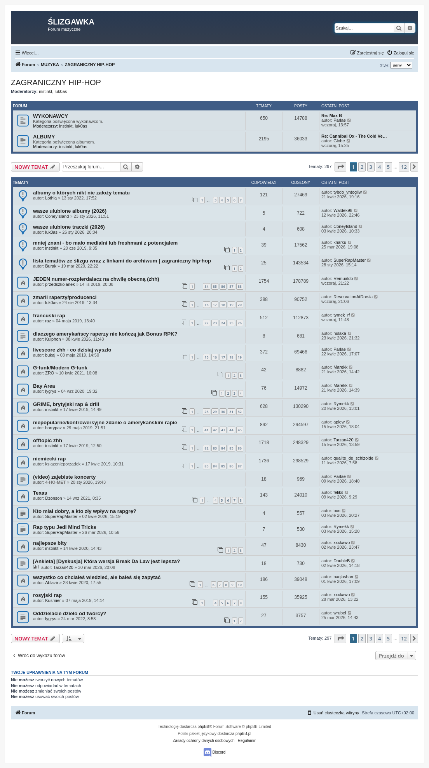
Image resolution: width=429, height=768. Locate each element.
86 (223, 286)
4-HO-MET (55, 482)
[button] (340, 166)
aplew (339, 422)
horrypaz (53, 427)
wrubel (339, 613)
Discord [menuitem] (215, 752)
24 (223, 322)
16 (206, 304)
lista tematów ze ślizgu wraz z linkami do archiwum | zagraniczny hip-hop (122, 261)
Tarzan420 (343, 439)
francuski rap (49, 315)
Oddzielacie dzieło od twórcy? (69, 613)
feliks (338, 492)
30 (223, 411)
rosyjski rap (47, 595)
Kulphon (53, 339)
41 (206, 429)
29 (215, 411)
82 (206, 448)
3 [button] (371, 166)
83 (215, 448)
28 (206, 411)
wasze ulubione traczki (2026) (69, 227)
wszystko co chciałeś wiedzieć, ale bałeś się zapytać (96, 577)
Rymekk (341, 403)
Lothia (51, 198)
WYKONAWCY (50, 116)
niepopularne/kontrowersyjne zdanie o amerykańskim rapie (105, 422)
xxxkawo (341, 542)
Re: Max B (331, 115)
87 (231, 286)
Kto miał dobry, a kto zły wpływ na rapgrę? (84, 511)
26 (240, 322)
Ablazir (51, 582)
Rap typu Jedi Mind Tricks (64, 527)
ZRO (49, 373)
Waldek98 (342, 210)
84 (206, 286)
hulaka (339, 333)
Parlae (339, 120)
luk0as (61, 91)
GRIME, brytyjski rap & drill (66, 404)
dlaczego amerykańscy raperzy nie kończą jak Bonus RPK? (105, 334)
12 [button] (404, 166)
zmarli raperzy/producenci (64, 297)
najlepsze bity (49, 543)
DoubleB (341, 560)
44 (231, 429)
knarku (339, 242)
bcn (336, 510)
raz (48, 320)
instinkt (45, 91)
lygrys (50, 391)
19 (231, 304)
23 (215, 322)
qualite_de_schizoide (353, 458)
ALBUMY (44, 137)
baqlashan (343, 576)
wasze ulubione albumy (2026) (69, 211)
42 (215, 429)
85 (215, 286)
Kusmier (53, 600)
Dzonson (53, 498)
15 (206, 357)
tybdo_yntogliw (347, 192)
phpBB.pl (243, 733)
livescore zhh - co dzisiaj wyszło (72, 350)
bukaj (50, 355)
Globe (339, 140)
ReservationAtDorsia (353, 296)
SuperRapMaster (349, 260)
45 (240, 429)
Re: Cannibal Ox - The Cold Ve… (354, 136)
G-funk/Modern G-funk (60, 368)
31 (231, 411)
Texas (40, 493)
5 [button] (388, 166)
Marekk (340, 367)
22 (206, 322)
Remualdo (343, 278)
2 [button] (362, 166)
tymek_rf (341, 315)
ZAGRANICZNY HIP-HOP (56, 82)
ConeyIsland (57, 216)
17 (215, 304)
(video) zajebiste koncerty (64, 477)
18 (223, 304)
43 (223, 429)
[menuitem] (400, 53)
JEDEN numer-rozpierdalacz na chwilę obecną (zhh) (96, 279)
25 (231, 322)
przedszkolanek (60, 284)
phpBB (203, 726)
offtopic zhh (47, 440)
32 (240, 411)
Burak (50, 266)
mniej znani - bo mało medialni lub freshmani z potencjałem (105, 243)
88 (240, 286)
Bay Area (44, 386)
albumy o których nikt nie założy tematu (81, 193)
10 (240, 584)
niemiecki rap (49, 459)
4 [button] (379, 166)
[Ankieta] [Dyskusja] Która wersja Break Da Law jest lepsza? (106, 561)
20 (240, 304)
